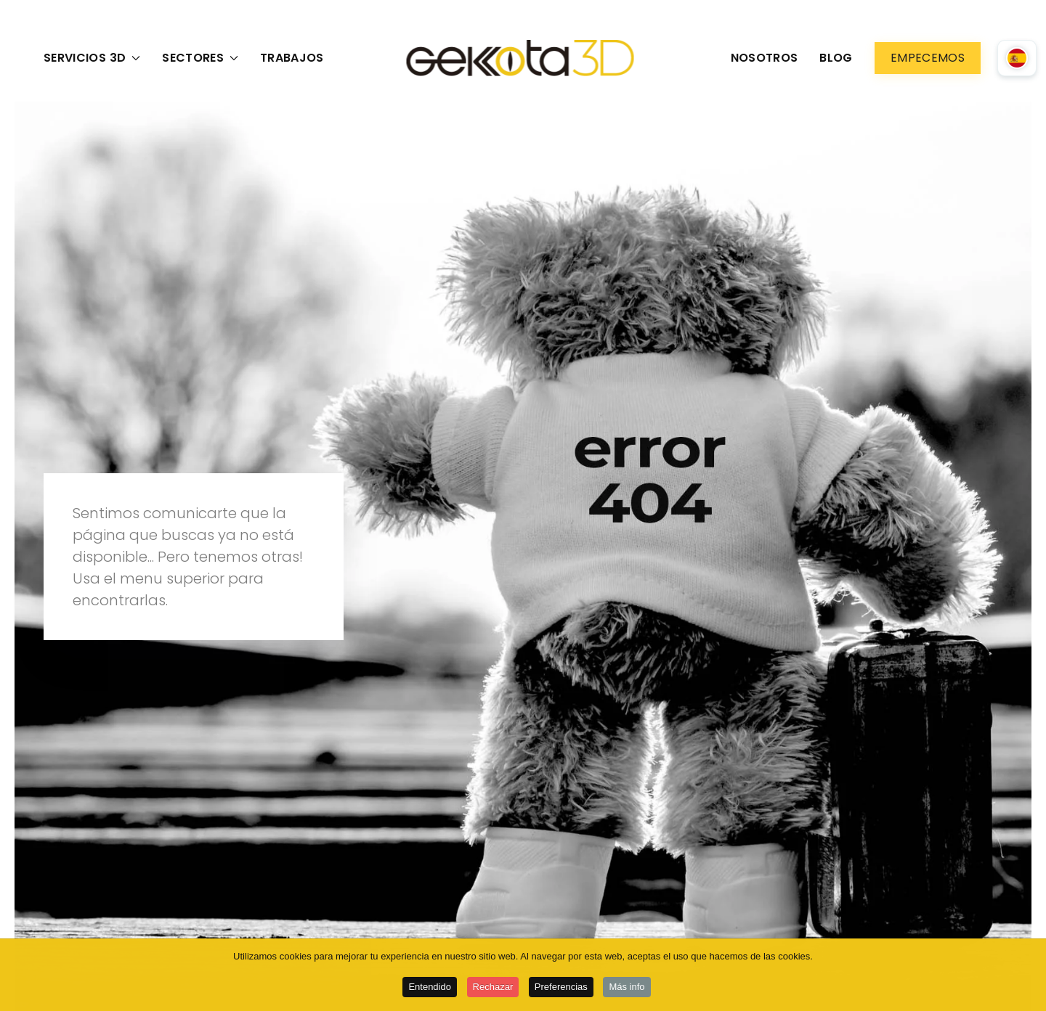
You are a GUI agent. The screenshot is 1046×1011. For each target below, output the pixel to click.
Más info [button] (626, 988)
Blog (835, 57)
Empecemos (928, 57)
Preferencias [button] (561, 988)
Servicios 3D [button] (92, 57)
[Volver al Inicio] (523, 58)
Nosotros (764, 57)
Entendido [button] (429, 988)
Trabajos (292, 57)
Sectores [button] (200, 57)
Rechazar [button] (493, 988)
